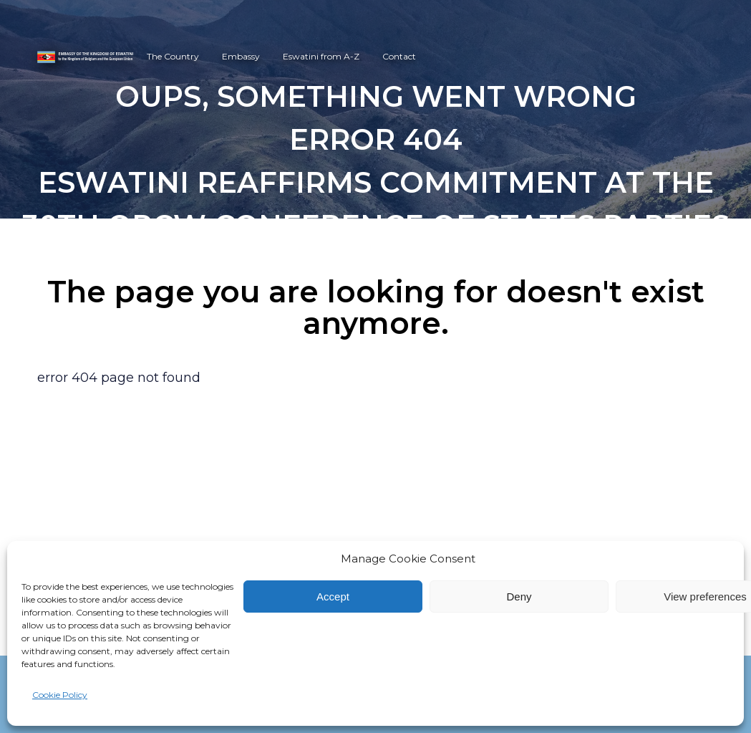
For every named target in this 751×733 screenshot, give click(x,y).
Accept (332, 596)
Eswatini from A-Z (321, 56)
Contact (399, 56)
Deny (518, 596)
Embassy (241, 56)
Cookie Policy (59, 694)
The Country (173, 56)
